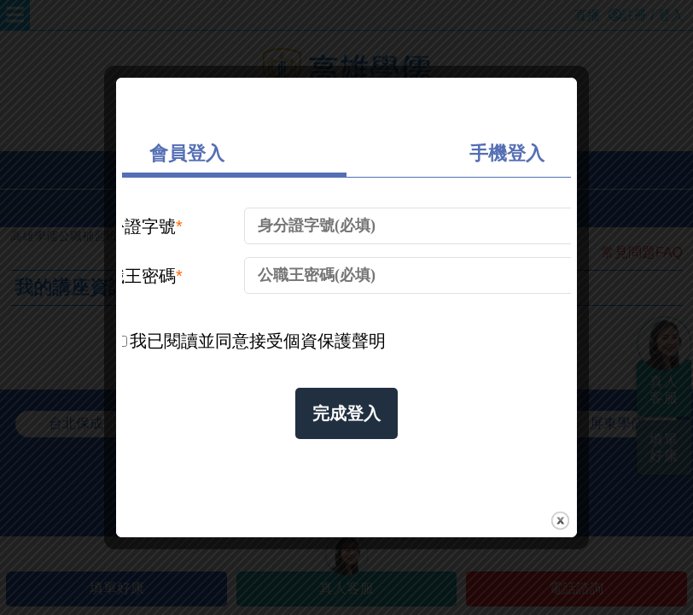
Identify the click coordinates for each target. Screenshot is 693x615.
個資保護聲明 (334, 340)
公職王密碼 (136, 275)
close (560, 520)
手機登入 (506, 153)
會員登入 (186, 153)
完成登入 (346, 413)
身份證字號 (136, 226)
